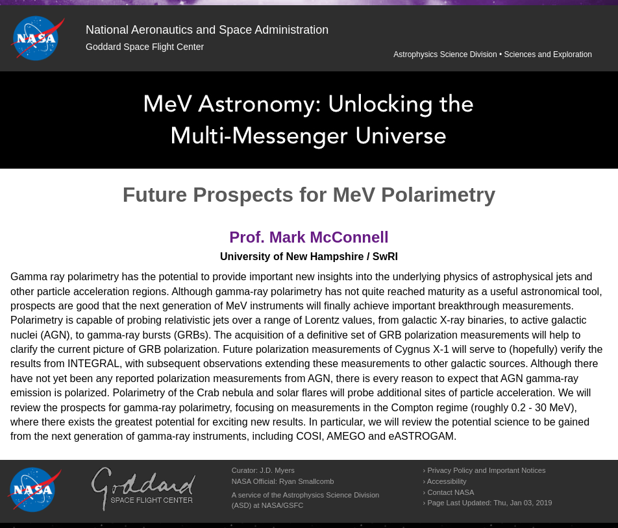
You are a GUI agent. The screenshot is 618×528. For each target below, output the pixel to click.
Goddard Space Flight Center (145, 47)
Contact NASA (450, 492)
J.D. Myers (277, 470)
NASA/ (273, 505)
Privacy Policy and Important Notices (486, 470)
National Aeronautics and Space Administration (207, 29)
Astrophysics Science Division (445, 54)
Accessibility (447, 481)
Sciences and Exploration (548, 54)
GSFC (293, 505)
